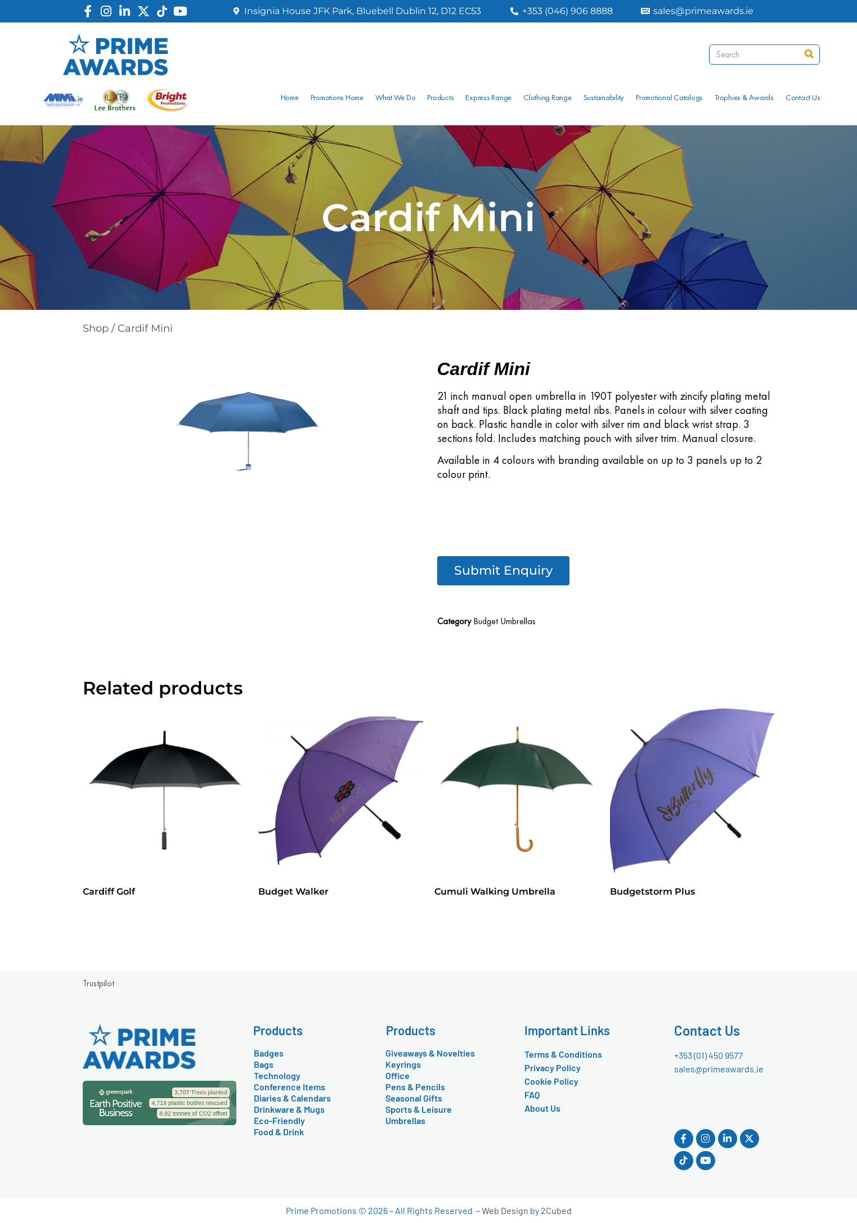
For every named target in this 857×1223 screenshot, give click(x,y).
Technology (277, 1075)
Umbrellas (405, 1120)
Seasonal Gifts (413, 1098)
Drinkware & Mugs (289, 1109)
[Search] (809, 54)
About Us (542, 1108)
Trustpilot (98, 983)
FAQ (532, 1094)
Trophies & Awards (744, 97)
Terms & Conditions (563, 1054)
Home (290, 97)
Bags (263, 1064)
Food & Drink (279, 1131)
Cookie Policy (551, 1081)
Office (397, 1075)
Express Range (488, 97)
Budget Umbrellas (504, 621)
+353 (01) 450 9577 (708, 1055)
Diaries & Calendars (292, 1098)
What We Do (395, 97)
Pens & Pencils (415, 1086)
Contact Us (803, 97)
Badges (269, 1053)
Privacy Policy (552, 1067)
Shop (96, 328)
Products (440, 97)
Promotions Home (337, 97)
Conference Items (289, 1086)
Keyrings (403, 1064)
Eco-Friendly (279, 1120)
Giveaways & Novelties (430, 1053)
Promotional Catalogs (669, 97)
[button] (503, 570)
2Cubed (556, 1210)
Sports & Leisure (418, 1109)
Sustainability (604, 97)
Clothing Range (547, 97)
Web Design (505, 1210)
